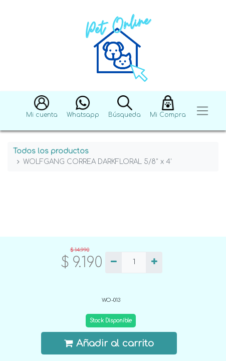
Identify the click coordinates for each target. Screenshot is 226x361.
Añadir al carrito (109, 343)
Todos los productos (51, 151)
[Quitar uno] (113, 263)
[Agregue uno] (154, 263)
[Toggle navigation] (202, 111)
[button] (42, 111)
